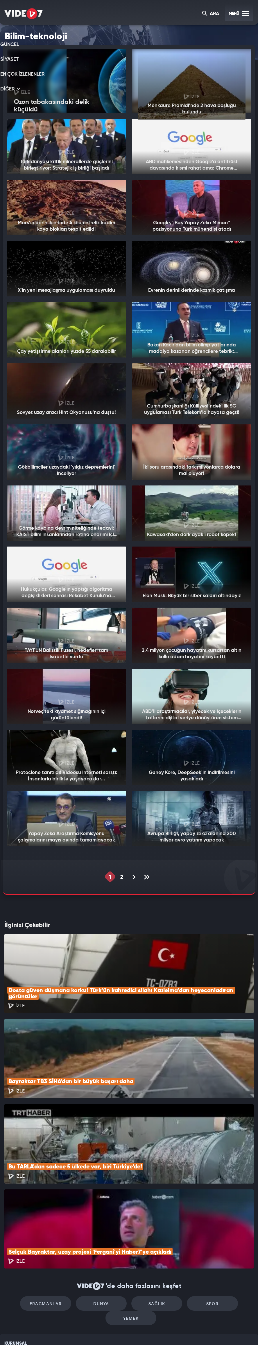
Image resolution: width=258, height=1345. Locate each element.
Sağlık (129, 1227)
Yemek (228, 1227)
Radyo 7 (79, 1331)
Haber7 (159, 1331)
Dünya (79, 1227)
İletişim (11, 1291)
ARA (211, 14)
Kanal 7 (54, 1331)
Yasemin (197, 1331)
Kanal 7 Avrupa (104, 1331)
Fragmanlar (30, 1227)
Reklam (11, 1277)
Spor (179, 1227)
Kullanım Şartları (19, 1264)
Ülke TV (127, 1331)
